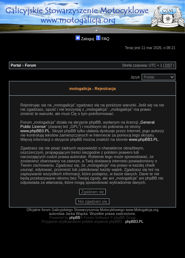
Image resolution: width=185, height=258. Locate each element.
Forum (30, 65)
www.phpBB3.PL (35, 131)
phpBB (74, 218)
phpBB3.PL (134, 222)
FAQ (102, 39)
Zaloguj (85, 39)
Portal (16, 65)
